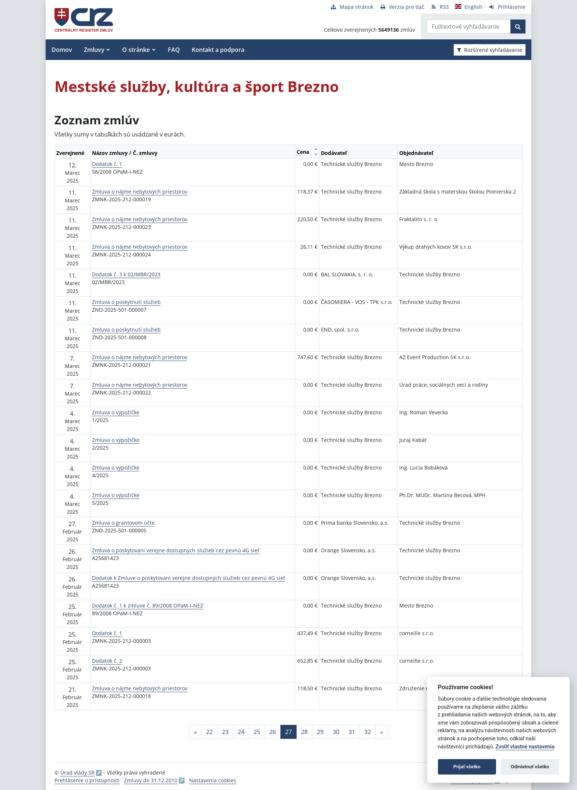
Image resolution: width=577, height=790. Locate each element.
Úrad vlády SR (77, 772)
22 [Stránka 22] (209, 732)
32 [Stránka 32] (367, 732)
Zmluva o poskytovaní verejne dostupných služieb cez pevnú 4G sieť (175, 550)
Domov (62, 50)
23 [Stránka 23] (225, 732)
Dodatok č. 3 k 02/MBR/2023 (126, 274)
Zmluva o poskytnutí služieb (126, 301)
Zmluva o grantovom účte (123, 522)
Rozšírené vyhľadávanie (489, 49)
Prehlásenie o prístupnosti (87, 780)
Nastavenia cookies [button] (212, 780)
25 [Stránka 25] (257, 732)
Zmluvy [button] (94, 50)
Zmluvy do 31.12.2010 (150, 780)
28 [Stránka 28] (304, 732)
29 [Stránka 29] (320, 732)
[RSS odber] (439, 6)
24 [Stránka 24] (241, 732)
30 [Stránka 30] (336, 732)
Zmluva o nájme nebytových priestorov (139, 191)
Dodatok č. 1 (107, 163)
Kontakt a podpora (218, 50)
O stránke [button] (136, 50)
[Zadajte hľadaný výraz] (469, 26)
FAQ (174, 50)
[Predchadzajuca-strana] (195, 732)
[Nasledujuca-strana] (381, 732)
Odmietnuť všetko (530, 766)
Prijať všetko (467, 766)
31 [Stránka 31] (351, 732)
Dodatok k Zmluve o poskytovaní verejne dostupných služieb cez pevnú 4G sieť (188, 577)
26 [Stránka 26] (272, 732)
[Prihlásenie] (506, 6)
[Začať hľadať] (517, 26)
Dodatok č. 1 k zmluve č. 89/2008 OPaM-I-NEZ (147, 605)
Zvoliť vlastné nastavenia (525, 747)
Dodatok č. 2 (107, 660)
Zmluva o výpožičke (115, 412)
